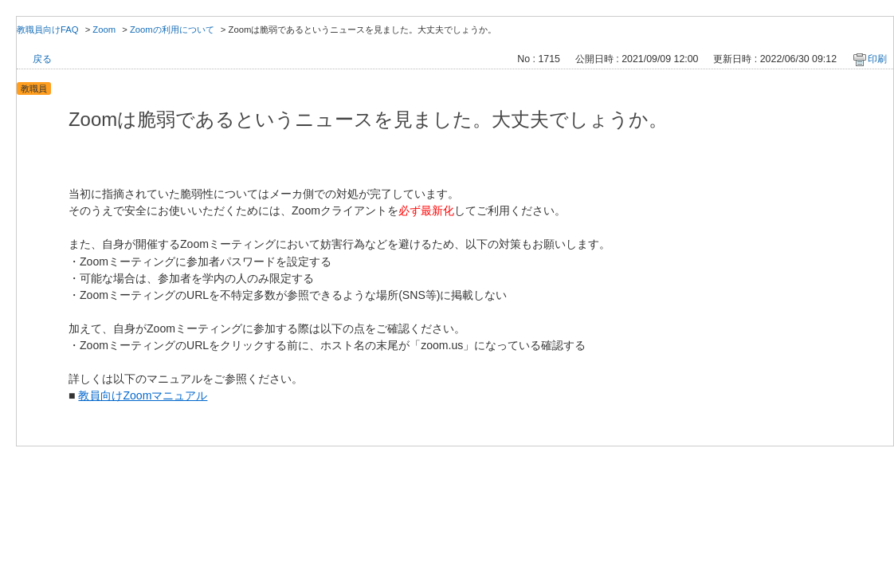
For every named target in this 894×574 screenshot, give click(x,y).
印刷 (877, 59)
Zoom (104, 29)
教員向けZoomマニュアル (142, 395)
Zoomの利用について (172, 29)
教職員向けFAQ (48, 29)
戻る (42, 59)
